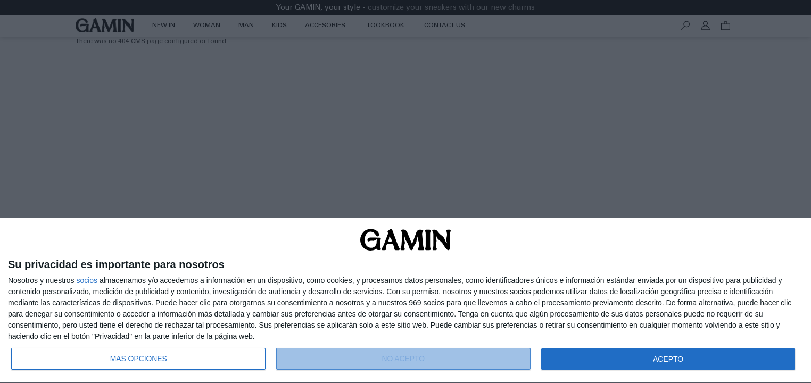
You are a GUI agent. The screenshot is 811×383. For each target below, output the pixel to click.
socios (86, 280)
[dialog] (405, 300)
